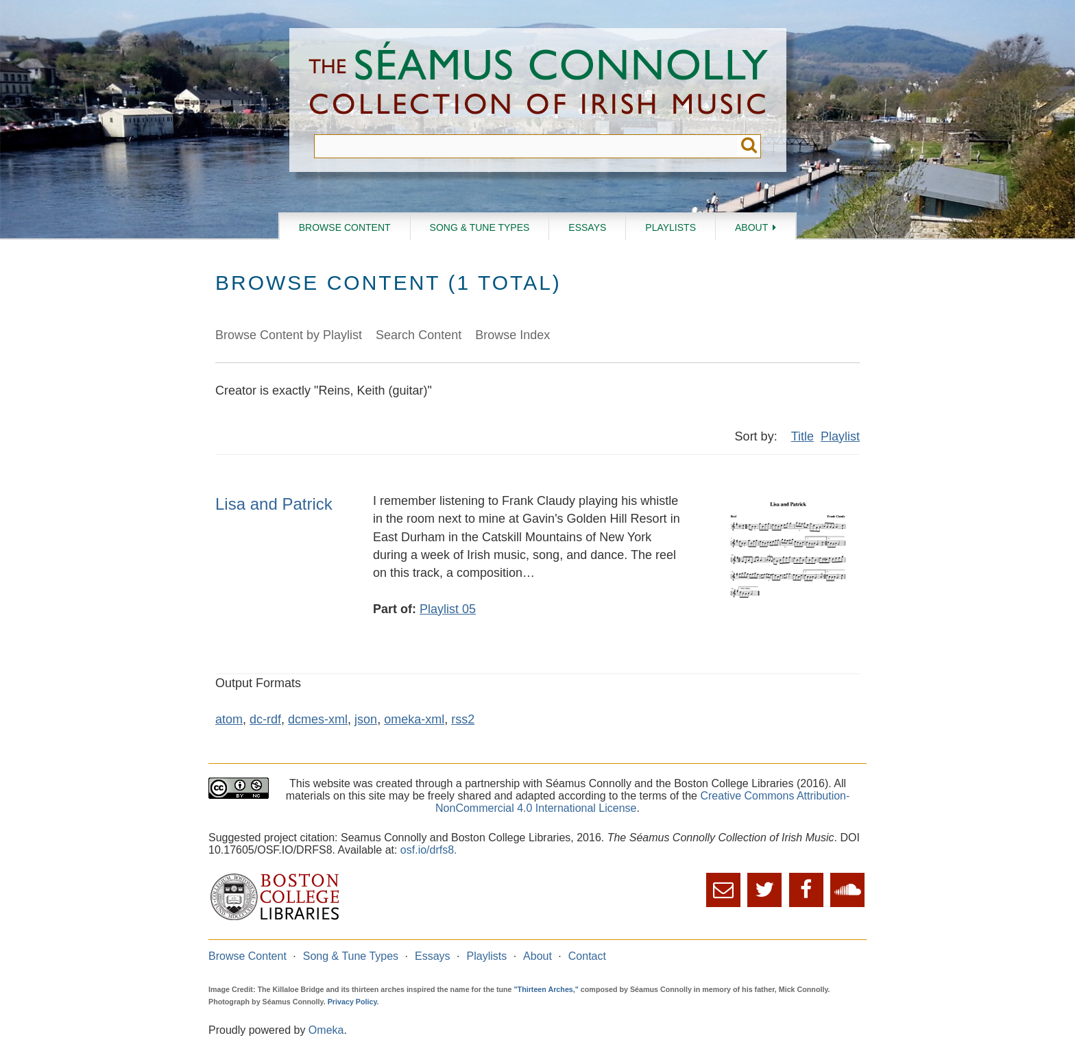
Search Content (418, 335)
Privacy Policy (352, 1002)
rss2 (462, 719)
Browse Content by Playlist (288, 335)
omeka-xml (414, 719)
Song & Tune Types (480, 227)
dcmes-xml (318, 719)
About (751, 227)
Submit (749, 146)
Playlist (840, 436)
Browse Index (512, 335)
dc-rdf (265, 719)
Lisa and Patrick (274, 504)
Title (802, 436)
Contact (587, 956)
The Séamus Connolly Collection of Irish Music (538, 81)
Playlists (670, 227)
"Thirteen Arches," (546, 989)
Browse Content (345, 227)
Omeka (326, 1030)
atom (229, 719)
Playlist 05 (448, 609)
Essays (587, 227)
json (365, 719)
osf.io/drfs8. (428, 850)
